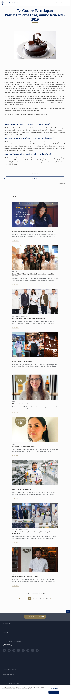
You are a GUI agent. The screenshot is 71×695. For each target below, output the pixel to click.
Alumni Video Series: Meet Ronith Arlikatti (25, 577)
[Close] (69, 690)
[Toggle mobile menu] (67, 3)
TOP (68, 611)
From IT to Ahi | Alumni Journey (22, 361)
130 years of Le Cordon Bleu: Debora (23, 447)
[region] (35, 690)
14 (30, 598)
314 (47, 598)
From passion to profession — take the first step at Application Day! (33, 232)
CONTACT (35, 178)
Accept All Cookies (53, 692)
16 (36, 598)
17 (40, 598)
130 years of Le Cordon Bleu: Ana (22, 404)
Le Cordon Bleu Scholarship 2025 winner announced (28, 319)
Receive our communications (35, 617)
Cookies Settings (54, 688)
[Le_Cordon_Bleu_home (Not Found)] (9, 3)
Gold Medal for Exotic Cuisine (21, 490)
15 (33, 598)
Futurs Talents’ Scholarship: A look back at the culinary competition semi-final (33, 275)
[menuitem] (56, 3)
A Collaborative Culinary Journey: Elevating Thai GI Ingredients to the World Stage (34, 533)
